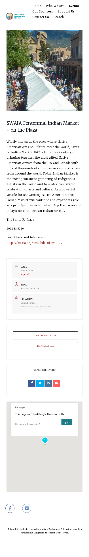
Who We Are (55, 6)
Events (74, 6)
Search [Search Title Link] (59, 17)
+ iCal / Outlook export (45, 346)
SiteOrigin (42, 550)
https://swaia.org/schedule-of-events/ (34, 243)
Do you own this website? (27, 424)
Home (36, 6)
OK (66, 423)
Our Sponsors (42, 12)
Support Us (66, 12)
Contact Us (40, 17)
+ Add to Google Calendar (45, 335)
